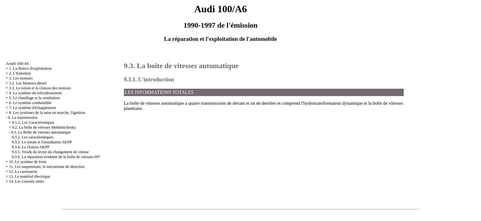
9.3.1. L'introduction (149, 79)
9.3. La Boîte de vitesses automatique (41, 132)
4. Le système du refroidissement (35, 93)
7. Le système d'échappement (32, 107)
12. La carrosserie (23, 171)
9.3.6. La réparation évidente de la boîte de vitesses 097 (56, 156)
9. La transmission (22, 117)
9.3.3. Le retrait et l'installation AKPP (42, 142)
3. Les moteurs (21, 78)
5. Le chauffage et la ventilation (34, 97)
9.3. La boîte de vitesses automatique (181, 66)
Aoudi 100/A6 (17, 63)
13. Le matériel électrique (29, 176)
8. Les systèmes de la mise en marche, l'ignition (47, 112)
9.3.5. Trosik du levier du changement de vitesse (50, 151)
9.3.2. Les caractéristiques (32, 137)
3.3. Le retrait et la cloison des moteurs (40, 88)
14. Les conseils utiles (26, 181)
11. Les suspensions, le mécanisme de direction (46, 166)
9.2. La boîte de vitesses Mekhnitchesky (44, 127)
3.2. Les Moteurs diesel (27, 83)
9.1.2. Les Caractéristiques (33, 122)
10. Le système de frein (27, 161)
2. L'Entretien (20, 73)
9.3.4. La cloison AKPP (30, 147)
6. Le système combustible (30, 102)
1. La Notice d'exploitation (30, 68)
